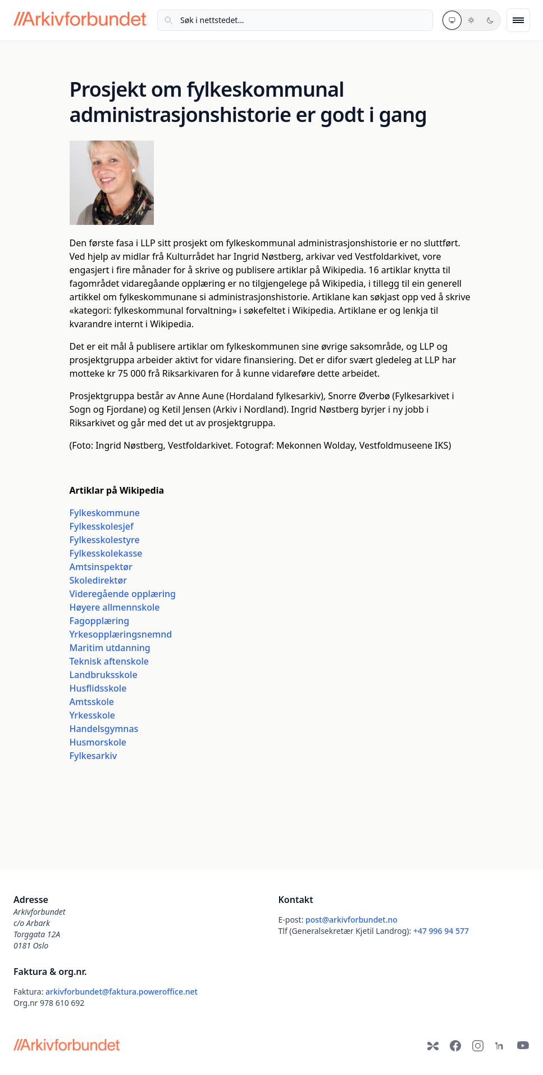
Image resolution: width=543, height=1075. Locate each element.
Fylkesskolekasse (106, 553)
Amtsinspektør (101, 567)
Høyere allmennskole (115, 607)
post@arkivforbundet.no (351, 919)
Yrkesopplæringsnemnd (121, 634)
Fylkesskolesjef (102, 526)
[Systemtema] (452, 20)
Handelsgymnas (104, 728)
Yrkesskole (93, 715)
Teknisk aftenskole (109, 661)
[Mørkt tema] (490, 20)
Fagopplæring (100, 621)
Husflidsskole (98, 688)
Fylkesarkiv (93, 755)
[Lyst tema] (471, 20)
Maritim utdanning (110, 648)
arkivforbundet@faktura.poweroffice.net (121, 991)
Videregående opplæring (123, 594)
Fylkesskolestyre (105, 540)
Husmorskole (98, 742)
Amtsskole (92, 701)
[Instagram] (478, 1046)
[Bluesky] (433, 1046)
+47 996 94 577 (441, 930)
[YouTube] (523, 1046)
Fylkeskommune (105, 513)
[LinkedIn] (500, 1046)
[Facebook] (455, 1046)
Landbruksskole (104, 675)
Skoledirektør (98, 580)
